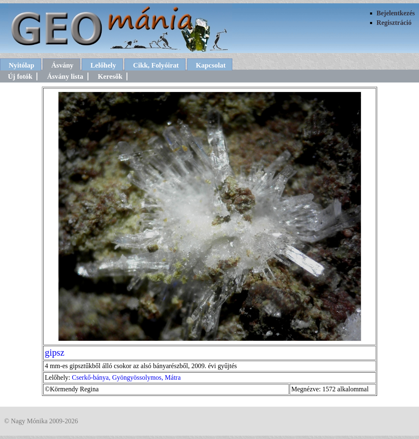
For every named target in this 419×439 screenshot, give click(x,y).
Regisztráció (394, 22)
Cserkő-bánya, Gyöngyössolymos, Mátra (126, 377)
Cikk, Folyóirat (156, 65)
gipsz (54, 352)
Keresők (110, 76)
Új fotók (20, 76)
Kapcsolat (211, 65)
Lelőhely (103, 65)
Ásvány (62, 65)
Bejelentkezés (396, 13)
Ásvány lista (65, 76)
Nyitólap (21, 65)
